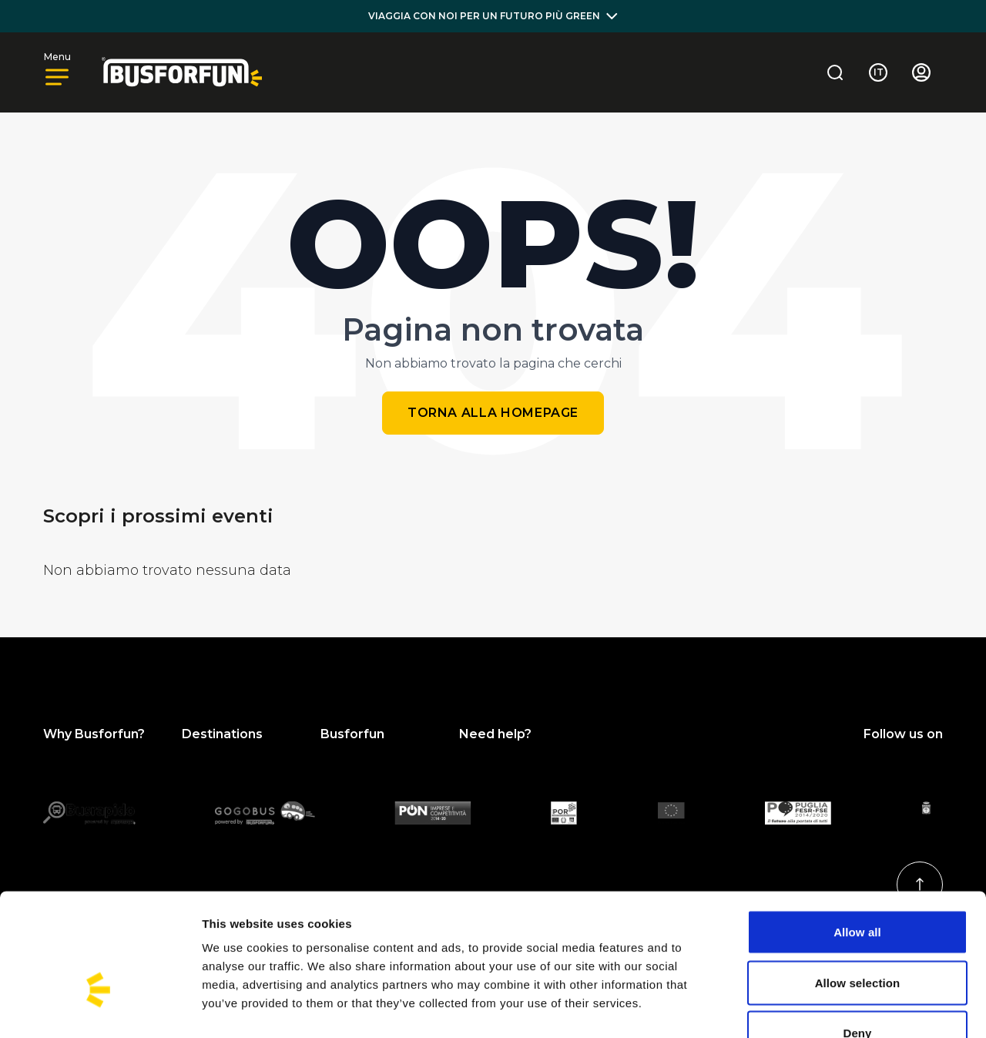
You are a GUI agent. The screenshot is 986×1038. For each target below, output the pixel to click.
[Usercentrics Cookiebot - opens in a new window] (99, 1008)
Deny (857, 936)
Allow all (857, 835)
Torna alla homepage (493, 412)
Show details (808, 1007)
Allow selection (857, 886)
